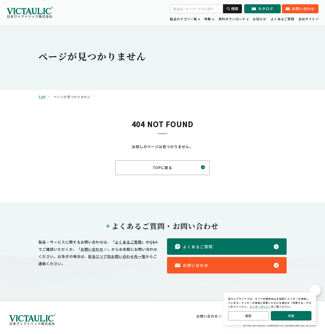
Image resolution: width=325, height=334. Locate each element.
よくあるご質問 (282, 19)
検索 (232, 8)
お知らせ (259, 19)
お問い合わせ (94, 248)
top (42, 97)
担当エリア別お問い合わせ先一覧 (116, 255)
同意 (291, 316)
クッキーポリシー (260, 307)
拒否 (248, 316)
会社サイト (308, 19)
